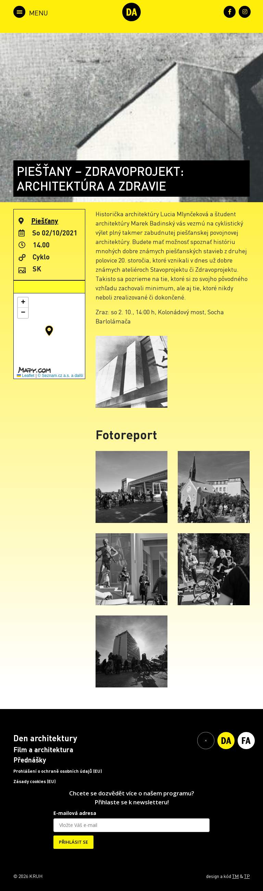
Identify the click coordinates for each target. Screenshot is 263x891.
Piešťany (44, 220)
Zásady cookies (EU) (34, 781)
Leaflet (25, 375)
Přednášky (29, 759)
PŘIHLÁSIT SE (73, 842)
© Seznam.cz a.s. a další (60, 375)
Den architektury (45, 738)
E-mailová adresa (74, 813)
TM (235, 876)
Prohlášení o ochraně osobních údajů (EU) (57, 771)
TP (247, 876)
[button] (49, 331)
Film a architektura (43, 749)
